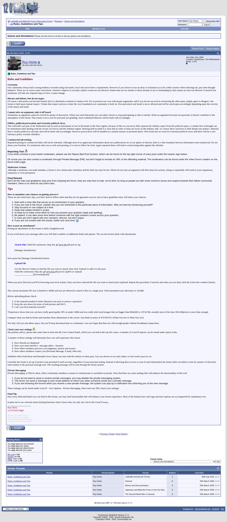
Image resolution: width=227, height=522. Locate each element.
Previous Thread (107, 434)
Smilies (10, 457)
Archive (215, 509)
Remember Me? (211, 21)
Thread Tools (198, 49)
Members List (99, 29)
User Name (183, 21)
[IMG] (9, 459)
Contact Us (188, 509)
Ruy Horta (29, 62)
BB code (11, 454)
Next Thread (121, 434)
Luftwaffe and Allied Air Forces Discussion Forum (31, 21)
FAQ (27, 29)
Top (222, 509)
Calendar (185, 29)
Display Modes (213, 49)
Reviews (58, 21)
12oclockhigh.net (202, 509)
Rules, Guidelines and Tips (18, 477)
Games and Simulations (74, 21)
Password (182, 24)
